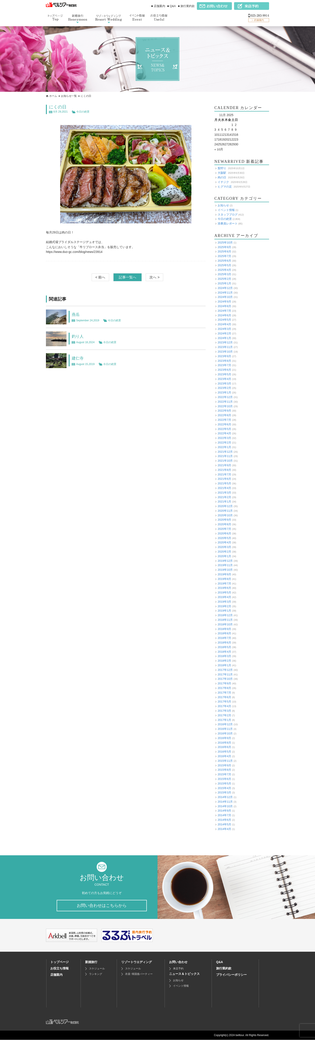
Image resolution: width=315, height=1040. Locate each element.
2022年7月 (224, 419)
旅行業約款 (223, 968)
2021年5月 (224, 483)
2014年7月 (224, 815)
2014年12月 (225, 797)
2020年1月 (224, 556)
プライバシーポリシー (231, 975)
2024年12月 (225, 287)
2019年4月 (224, 597)
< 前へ (100, 277)
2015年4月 (224, 788)
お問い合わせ (178, 962)
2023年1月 (224, 392)
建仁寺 (78, 358)
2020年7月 (224, 528)
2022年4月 (224, 433)
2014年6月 (224, 819)
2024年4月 (224, 324)
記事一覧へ (127, 277)
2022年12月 (225, 397)
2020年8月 (224, 524)
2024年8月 (224, 306)
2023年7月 (224, 365)
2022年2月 (224, 442)
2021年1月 (224, 501)
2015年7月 (224, 774)
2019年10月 (225, 569)
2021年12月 (225, 451)
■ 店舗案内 (158, 6)
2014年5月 (224, 824)
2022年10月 (225, 406)
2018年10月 (225, 624)
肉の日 (222, 177)
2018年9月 (224, 628)
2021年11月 (225, 456)
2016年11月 (225, 728)
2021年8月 (224, 469)
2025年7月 (224, 256)
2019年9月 (224, 574)
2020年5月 (224, 537)
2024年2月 (224, 333)
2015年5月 (224, 783)
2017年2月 (224, 715)
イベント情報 (226, 209)
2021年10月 (225, 460)
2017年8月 (224, 688)
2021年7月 (224, 474)
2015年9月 (224, 765)
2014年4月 (224, 828)
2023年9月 (224, 356)
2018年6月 (224, 642)
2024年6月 (224, 315)
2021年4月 (224, 488)
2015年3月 (224, 792)
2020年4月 (224, 542)
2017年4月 (224, 706)
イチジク (223, 181)
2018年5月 (224, 647)
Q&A (219, 962)
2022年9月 (224, 410)
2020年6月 (224, 533)
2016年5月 (224, 751)
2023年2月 (224, 388)
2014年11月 (225, 801)
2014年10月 (225, 806)
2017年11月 (225, 674)
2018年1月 (224, 665)
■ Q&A (171, 6)
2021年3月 (224, 492)
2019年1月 (224, 610)
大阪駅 (222, 172)
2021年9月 (224, 465)
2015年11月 (225, 760)
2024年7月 (224, 310)
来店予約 (178, 968)
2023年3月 (224, 383)
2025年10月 (225, 242)
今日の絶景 (82, 111)
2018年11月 (225, 619)
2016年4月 (224, 756)
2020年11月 (225, 510)
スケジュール (97, 968)
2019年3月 (224, 601)
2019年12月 (225, 560)
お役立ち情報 (59, 968)
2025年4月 (224, 269)
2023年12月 (225, 342)
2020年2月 (224, 551)
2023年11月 (225, 347)
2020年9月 (224, 519)
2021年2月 (224, 497)
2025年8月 (224, 251)
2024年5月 (224, 319)
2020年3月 (224, 547)
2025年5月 (224, 265)
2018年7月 (224, 638)
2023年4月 (224, 378)
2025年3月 (224, 274)
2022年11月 (225, 401)
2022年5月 (224, 428)
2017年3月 (224, 710)
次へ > (154, 277)
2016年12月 (225, 724)
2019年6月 (224, 588)
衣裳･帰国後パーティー (139, 974)
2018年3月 (224, 656)
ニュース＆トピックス (184, 974)
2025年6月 (224, 260)
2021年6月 (224, 478)
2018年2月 (224, 660)
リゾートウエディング (136, 962)
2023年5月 (224, 374)
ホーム (53, 95)
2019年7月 (224, 583)
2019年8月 (224, 578)
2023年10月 (225, 351)
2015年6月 (224, 779)
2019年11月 (225, 565)
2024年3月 (224, 328)
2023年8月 (224, 360)
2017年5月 (224, 701)
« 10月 (218, 149)
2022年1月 (224, 447)
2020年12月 (225, 506)
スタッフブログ (228, 214)
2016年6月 (224, 747)
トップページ (59, 962)
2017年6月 (224, 697)
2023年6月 (224, 369)
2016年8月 (224, 742)
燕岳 (76, 314)
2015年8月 (224, 769)
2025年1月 (224, 283)
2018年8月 (224, 633)
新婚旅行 (91, 962)
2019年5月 (224, 592)
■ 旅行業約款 (186, 6)
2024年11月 (225, 292)
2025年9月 (224, 247)
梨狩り (222, 168)
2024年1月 (224, 337)
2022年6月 (224, 424)
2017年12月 (225, 669)
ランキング (95, 974)
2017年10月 (225, 678)
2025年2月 (224, 278)
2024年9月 (224, 301)
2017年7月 (224, 692)
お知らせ (223, 205)
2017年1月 (224, 719)
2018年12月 (225, 615)
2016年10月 (225, 733)
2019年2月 (224, 606)
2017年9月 (224, 683)
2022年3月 (224, 438)
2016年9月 (224, 737)
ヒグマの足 (225, 186)
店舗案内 (56, 975)
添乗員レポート (228, 223)
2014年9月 (224, 810)
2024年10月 (225, 297)
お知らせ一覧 (69, 95)
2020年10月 (225, 515)
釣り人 (78, 336)
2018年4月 (224, 651)
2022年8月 (224, 415)
